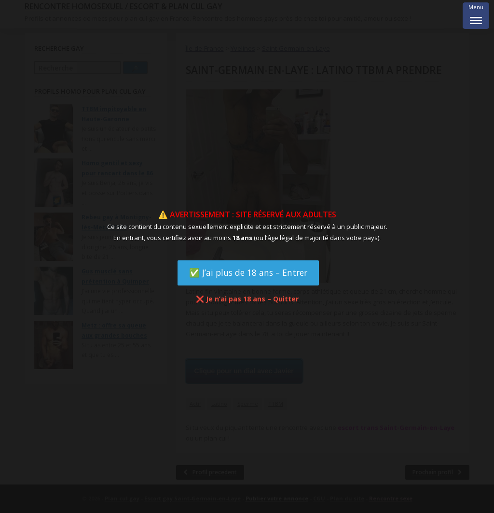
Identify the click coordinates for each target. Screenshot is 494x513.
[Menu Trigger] (476, 15)
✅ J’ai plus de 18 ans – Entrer (248, 272)
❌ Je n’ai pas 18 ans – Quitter (247, 298)
